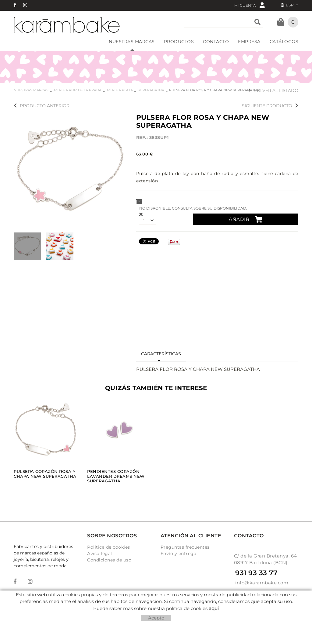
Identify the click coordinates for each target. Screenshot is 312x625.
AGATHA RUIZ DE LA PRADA (77, 90)
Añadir (246, 219)
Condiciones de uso (109, 560)
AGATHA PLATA (119, 90)
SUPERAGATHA (151, 90)
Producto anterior (41, 105)
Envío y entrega (179, 553)
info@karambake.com (261, 583)
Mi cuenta (249, 5)
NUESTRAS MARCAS (31, 90)
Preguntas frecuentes (185, 547)
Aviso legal (99, 553)
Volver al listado (273, 90)
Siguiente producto (270, 105)
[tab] (161, 354)
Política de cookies (108, 547)
